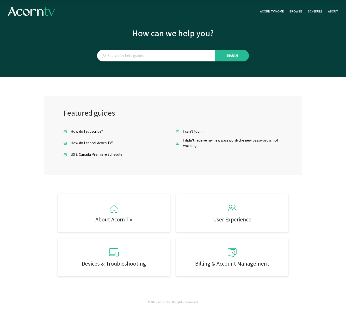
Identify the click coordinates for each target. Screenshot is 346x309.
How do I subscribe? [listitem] (83, 131)
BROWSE (296, 11)
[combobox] (156, 55)
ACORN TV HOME (272, 11)
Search (232, 55)
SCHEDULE (315, 11)
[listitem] (114, 213)
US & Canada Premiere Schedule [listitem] (92, 154)
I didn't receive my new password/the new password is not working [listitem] (227, 143)
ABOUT (333, 11)
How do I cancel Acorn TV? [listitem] (88, 143)
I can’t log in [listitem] (190, 131)
